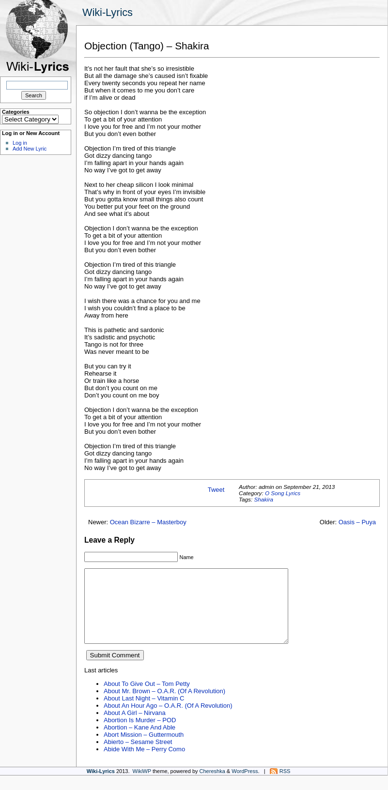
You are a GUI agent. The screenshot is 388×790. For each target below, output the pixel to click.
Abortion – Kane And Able (139, 741)
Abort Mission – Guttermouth (144, 749)
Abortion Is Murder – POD (140, 734)
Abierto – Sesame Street (138, 756)
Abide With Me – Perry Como (144, 763)
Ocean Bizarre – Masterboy (148, 522)
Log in (20, 143)
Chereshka (212, 786)
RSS (285, 786)
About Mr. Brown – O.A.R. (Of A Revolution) (164, 705)
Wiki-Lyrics (107, 12)
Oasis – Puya (357, 522)
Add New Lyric (30, 149)
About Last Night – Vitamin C (144, 712)
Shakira (263, 499)
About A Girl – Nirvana (135, 727)
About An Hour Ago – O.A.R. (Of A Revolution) (168, 720)
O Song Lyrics (282, 493)
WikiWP (142, 786)
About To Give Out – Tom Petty (147, 698)
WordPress (245, 786)
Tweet (216, 489)
